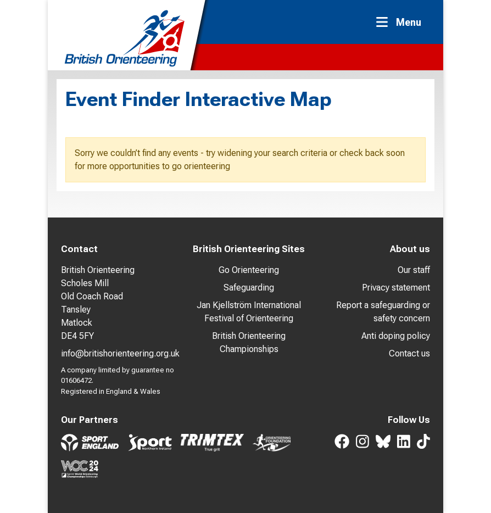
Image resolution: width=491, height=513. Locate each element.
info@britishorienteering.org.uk (120, 353)
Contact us (409, 353)
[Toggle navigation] (402, 22)
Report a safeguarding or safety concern (383, 312)
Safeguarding (249, 287)
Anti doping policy (395, 336)
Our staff (414, 270)
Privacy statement (396, 287)
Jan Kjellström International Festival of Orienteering (249, 312)
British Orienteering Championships (249, 342)
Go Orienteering (249, 270)
